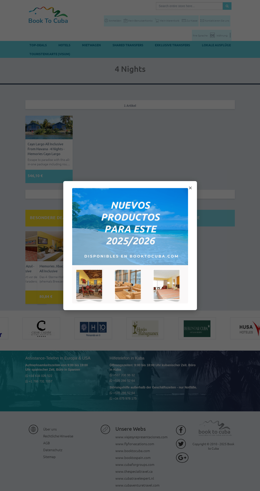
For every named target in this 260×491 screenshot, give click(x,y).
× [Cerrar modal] (190, 187)
